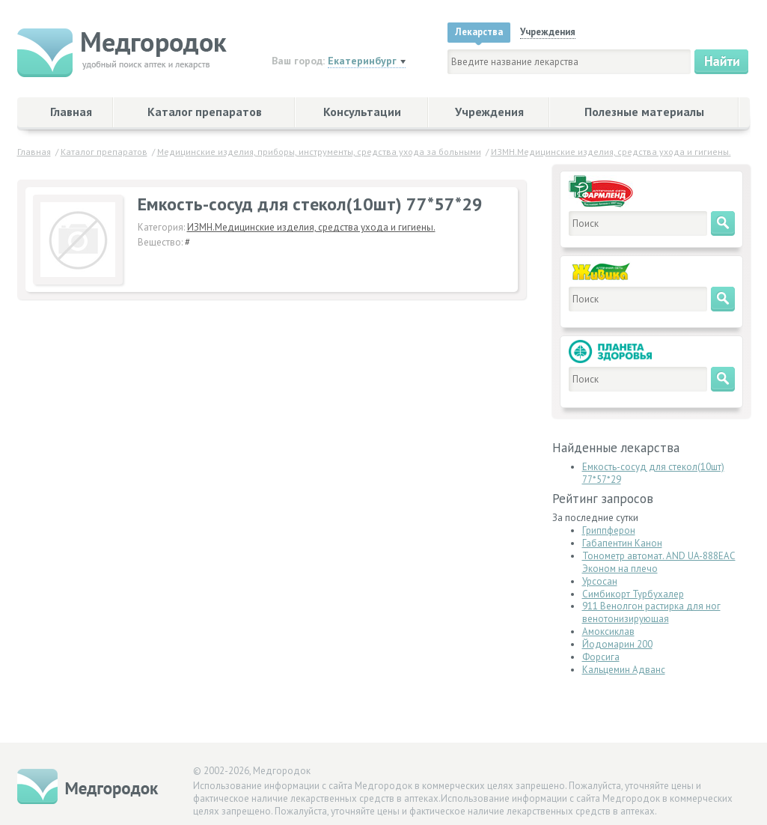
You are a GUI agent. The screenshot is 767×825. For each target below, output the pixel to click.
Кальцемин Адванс (623, 669)
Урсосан (599, 581)
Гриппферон (608, 530)
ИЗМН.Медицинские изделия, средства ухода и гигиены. (311, 227)
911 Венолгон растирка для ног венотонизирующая (651, 612)
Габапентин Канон (622, 543)
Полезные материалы (644, 111)
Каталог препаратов (204, 111)
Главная (71, 111)
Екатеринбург (362, 60)
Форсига (601, 657)
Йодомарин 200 (617, 644)
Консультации (362, 111)
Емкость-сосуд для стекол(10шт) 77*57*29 (653, 473)
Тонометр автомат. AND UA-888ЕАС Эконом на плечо (659, 562)
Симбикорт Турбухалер (633, 594)
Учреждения (489, 111)
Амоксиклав (608, 631)
